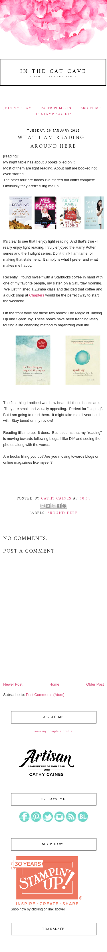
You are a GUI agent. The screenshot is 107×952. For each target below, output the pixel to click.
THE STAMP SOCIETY (52, 114)
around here (62, 513)
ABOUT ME (91, 108)
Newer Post (12, 684)
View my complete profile (53, 731)
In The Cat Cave (53, 71)
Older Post (95, 684)
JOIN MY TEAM (17, 108)
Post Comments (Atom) (45, 694)
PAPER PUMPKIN (56, 108)
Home (54, 684)
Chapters (36, 295)
